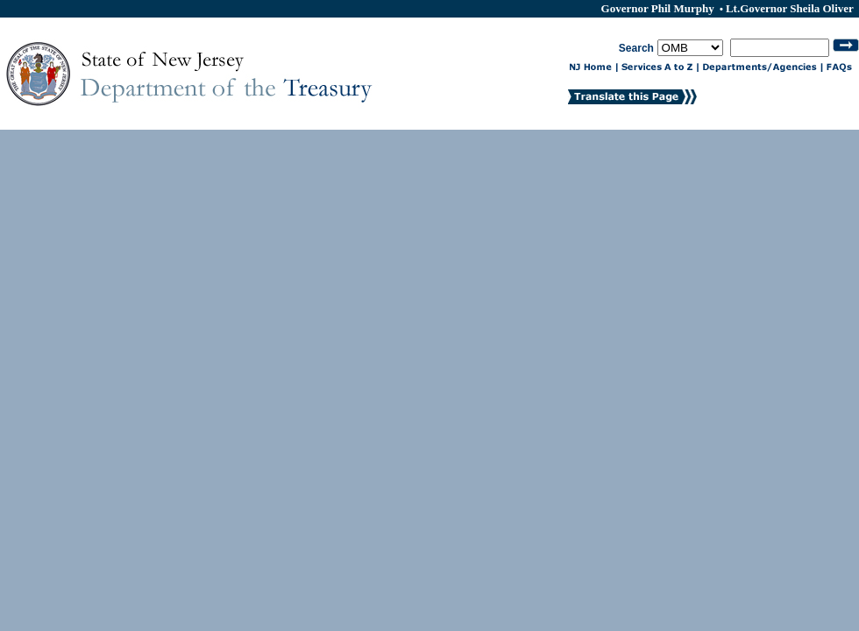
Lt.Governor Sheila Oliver (790, 8)
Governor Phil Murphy (659, 8)
